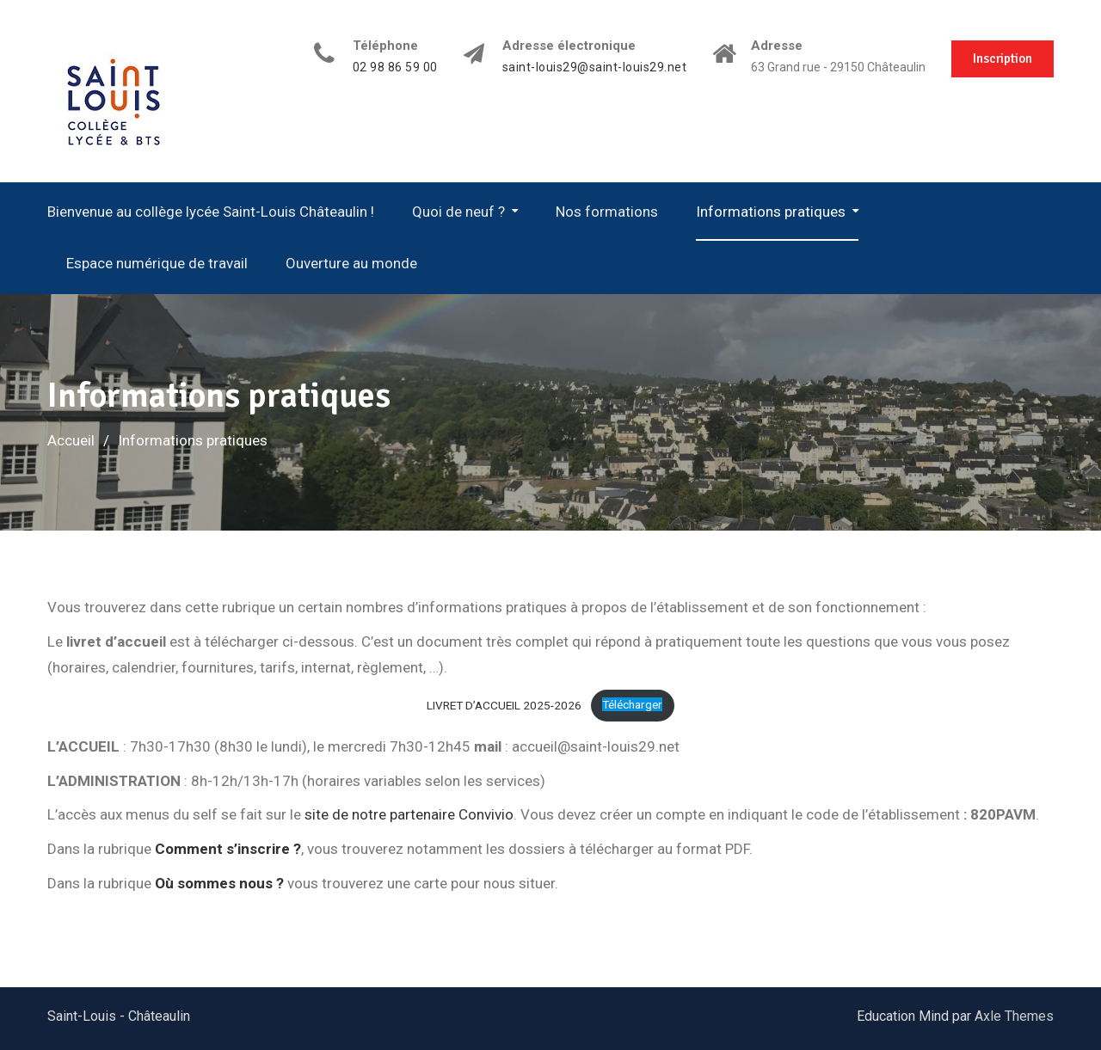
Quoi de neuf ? (458, 211)
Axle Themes (1014, 1016)
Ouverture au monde (351, 263)
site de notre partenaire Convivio (409, 814)
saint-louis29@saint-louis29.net (594, 67)
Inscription (1002, 58)
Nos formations (607, 211)
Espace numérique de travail (157, 263)
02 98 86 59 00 (395, 67)
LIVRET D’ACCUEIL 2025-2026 (504, 704)
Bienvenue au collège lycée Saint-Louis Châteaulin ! (210, 211)
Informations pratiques (771, 211)
